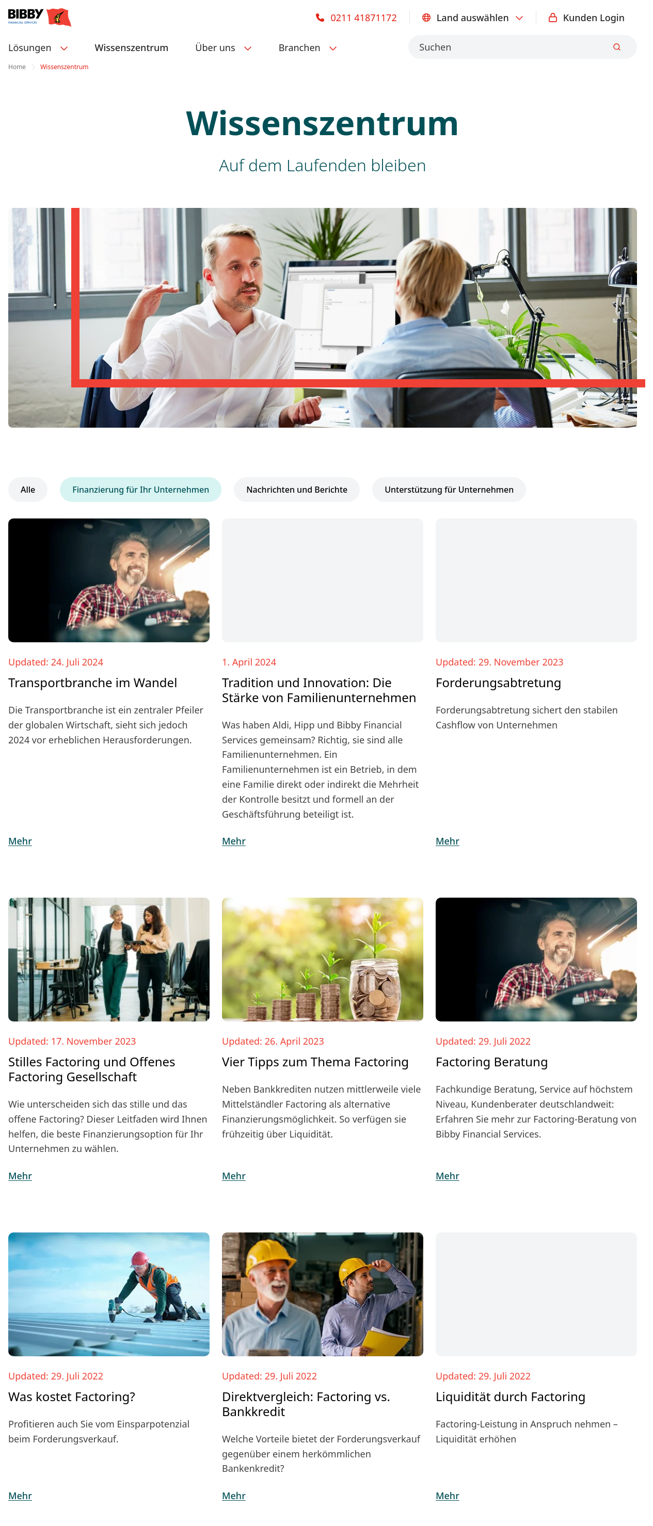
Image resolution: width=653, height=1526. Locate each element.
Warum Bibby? (197, 1308)
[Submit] (617, 47)
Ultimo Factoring (44, 1328)
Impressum (31, 1445)
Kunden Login (587, 17)
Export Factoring (44, 1308)
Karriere (183, 1328)
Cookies (245, 1445)
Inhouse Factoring (48, 1287)
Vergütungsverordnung (172, 1445)
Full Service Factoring (54, 1266)
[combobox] (522, 47)
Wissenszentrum (132, 47)
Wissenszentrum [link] (64, 67)
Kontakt (520, 1166)
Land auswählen (472, 17)
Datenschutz (90, 1445)
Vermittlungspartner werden (385, 1266)
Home (17, 67)
